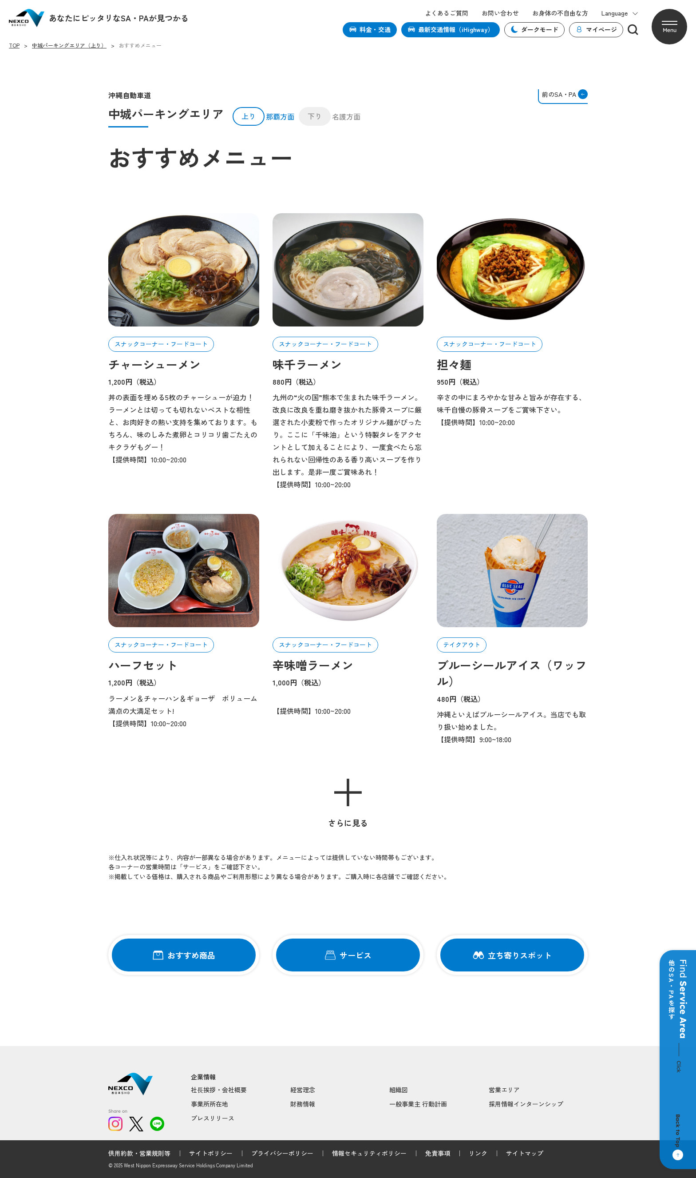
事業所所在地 (209, 1103)
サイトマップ (524, 1153)
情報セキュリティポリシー (369, 1153)
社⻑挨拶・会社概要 (219, 1089)
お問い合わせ (500, 13)
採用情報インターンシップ (526, 1103)
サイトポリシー (211, 1153)
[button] (669, 26)
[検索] (633, 29)
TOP (14, 45)
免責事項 (437, 1153)
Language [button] (619, 13)
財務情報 (302, 1103)
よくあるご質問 (446, 13)
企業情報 (203, 1077)
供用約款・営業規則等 (139, 1153)
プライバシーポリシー (282, 1153)
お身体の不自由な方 (560, 13)
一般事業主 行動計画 (418, 1103)
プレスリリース (212, 1118)
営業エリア (504, 1089)
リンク (478, 1153)
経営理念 (302, 1089)
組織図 (398, 1089)
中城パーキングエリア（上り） (69, 45)
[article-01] (183, 269)
